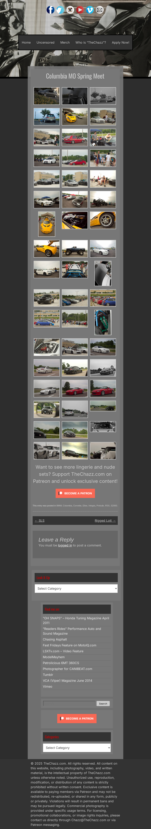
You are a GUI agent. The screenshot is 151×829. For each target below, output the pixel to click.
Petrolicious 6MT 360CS (61, 663)
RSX (107, 505)
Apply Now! (120, 42)
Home (26, 42)
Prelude (100, 505)
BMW (59, 505)
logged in (65, 545)
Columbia (67, 505)
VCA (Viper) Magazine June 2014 (67, 681)
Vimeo (47, 686)
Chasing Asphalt (55, 639)
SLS (39, 520)
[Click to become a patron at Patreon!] (75, 499)
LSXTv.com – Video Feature (63, 651)
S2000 (114, 505)
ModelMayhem (54, 657)
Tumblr (48, 675)
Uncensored (45, 42)
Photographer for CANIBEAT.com (67, 669)
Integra (91, 505)
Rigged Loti (105, 520)
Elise (85, 505)
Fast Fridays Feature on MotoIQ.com (69, 645)
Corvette (77, 505)
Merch (65, 42)
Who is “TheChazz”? (91, 42)
